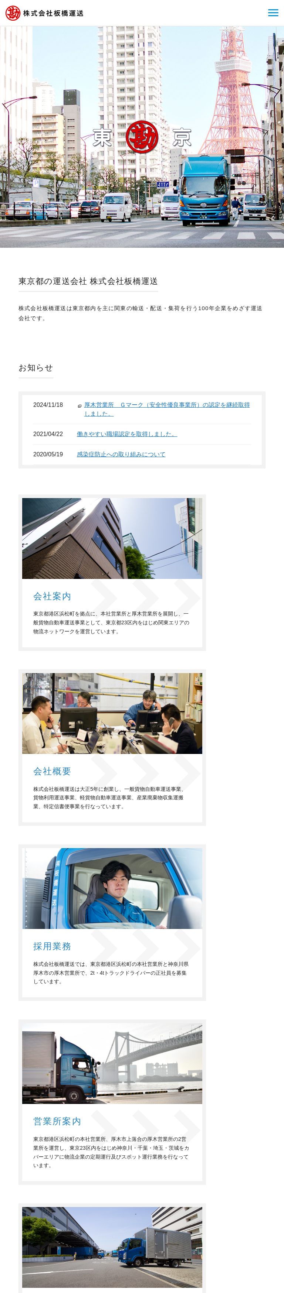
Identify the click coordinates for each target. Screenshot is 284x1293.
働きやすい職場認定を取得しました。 (127, 434)
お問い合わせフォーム (213, 1153)
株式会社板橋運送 (53, 1233)
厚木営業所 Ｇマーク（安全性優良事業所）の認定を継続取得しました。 (167, 409)
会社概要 (196, 1209)
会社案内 (168, 1209)
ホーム (143, 1209)
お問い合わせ (229, 1209)
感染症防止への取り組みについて (121, 454)
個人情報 (262, 1209)
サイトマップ (257, 1219)
